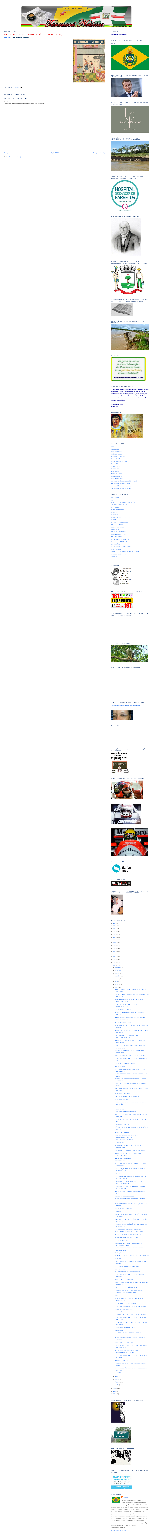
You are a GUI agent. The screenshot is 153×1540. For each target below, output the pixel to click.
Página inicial (55, 153)
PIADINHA (118, 1173)
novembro (118, 970)
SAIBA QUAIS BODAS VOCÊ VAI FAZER (127, 1266)
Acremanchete (115, 449)
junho (117, 984)
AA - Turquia (115, 497)
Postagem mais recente (10, 153)
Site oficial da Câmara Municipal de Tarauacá (124, 481)
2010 (115, 1388)
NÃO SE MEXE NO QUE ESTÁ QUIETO (127, 1237)
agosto (117, 979)
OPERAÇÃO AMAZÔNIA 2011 (124, 1093)
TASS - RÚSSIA (116, 549)
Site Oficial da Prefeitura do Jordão (121, 488)
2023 (115, 931)
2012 (115, 962)
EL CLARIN (114, 514)
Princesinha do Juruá (117, 478)
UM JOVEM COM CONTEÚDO (124, 1309)
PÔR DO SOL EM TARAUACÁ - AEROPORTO (129, 1229)
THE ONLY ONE (120, 1048)
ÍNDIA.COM (115, 529)
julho (116, 981)
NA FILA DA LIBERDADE (123, 1158)
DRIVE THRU (119, 1330)
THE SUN (114, 556)
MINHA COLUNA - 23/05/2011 (124, 1140)
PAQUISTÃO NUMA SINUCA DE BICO (126, 1293)
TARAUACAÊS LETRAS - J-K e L (125, 1327)
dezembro (118, 967)
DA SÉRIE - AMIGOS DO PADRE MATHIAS (128, 1234)
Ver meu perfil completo (119, 1530)
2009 (115, 1391)
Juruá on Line (115, 471)
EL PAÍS (113, 519)
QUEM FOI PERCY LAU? (122, 1360)
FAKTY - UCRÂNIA (117, 524)
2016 (115, 951)
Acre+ (113, 446)
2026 (115, 923)
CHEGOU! (118, 1295)
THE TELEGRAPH (116, 559)
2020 (115, 940)
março (117, 1379)
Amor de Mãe (118, 1312)
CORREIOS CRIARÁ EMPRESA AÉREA (127, 1096)
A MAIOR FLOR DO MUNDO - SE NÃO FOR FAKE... (131, 1314)
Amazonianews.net (116, 451)
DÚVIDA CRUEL (120, 1066)
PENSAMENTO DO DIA (122, 1124)
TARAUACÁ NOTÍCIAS (76, 8)
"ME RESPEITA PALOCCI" (123, 1023)
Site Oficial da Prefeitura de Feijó (120, 483)
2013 (115, 959)
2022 (115, 934)
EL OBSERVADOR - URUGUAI (120, 517)
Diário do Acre (115, 469)
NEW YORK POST (116, 537)
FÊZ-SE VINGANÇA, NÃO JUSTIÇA (126, 1287)
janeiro (117, 1385)
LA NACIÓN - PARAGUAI (119, 534)
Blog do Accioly (115, 459)
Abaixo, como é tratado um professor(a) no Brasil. (125, 705)
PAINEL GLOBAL (116, 476)
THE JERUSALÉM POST (118, 554)
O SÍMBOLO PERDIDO (122, 1132)
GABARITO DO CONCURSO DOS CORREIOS (129, 1232)
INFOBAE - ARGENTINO (118, 532)
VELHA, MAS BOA (120, 1253)
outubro (117, 973)
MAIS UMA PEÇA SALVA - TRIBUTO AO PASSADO (130, 1306)
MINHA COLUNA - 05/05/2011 (124, 1343)
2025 (115, 926)
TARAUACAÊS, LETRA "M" (123, 1208)
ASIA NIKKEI (115, 507)
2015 (115, 954)
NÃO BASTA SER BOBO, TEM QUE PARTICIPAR (130, 1017)
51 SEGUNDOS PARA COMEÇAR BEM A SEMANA (130, 1045)
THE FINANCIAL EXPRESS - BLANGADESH (125, 551)
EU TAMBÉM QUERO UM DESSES (125, 1112)
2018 (115, 945)
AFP (112, 500)
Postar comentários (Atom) (16, 157)
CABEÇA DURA (120, 1269)
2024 (115, 929)
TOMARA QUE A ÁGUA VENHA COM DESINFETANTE (132, 1256)
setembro (118, 976)
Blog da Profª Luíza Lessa (118, 456)
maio (116, 987)
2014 (115, 957)
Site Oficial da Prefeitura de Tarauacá (121, 486)
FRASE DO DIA (119, 1142)
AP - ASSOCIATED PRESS (119, 505)
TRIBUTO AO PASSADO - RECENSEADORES (129, 1290)
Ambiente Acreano (116, 454)
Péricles (7, 37)
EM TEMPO (118, 1211)
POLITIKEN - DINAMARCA (119, 541)
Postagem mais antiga (99, 153)
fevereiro (117, 1382)
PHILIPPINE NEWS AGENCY (120, 539)
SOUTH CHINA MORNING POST (121, 546)
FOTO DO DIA (119, 1258)
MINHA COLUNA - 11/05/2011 (124, 1279)
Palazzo (126, 1497)
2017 (115, 948)
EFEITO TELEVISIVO (121, 1020)
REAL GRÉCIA (115, 544)
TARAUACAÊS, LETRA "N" (123, 1009)
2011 (115, 965)
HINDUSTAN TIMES (117, 527)
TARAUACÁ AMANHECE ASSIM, (125, 1063)
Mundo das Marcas (116, 473)
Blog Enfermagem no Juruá (119, 461)
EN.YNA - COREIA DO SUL (119, 522)
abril (116, 1376)
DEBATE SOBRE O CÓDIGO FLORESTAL (127, 1272)
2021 (115, 937)
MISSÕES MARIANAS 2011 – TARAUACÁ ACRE (129, 1055)
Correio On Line (115, 466)
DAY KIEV (114, 512)
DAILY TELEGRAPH (117, 510)
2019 (115, 943)
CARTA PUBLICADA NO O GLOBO (125, 1303)
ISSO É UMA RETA (120, 1161)
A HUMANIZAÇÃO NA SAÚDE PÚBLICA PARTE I (130, 1150)
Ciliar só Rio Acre (116, 464)
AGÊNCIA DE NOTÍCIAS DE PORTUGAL (123, 502)
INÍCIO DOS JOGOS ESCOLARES (125, 1196)
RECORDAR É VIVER (121, 1099)
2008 (115, 1394)
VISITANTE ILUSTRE (121, 1240)
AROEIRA (118, 1373)
